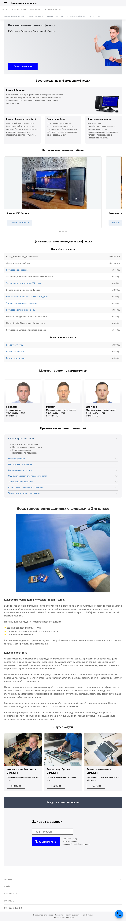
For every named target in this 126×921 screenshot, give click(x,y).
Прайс (5, 10)
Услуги (8, 879)
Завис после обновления (20, 481)
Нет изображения (16, 458)
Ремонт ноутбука (14, 345)
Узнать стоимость (19, 222)
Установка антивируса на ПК (20, 310)
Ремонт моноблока (15, 358)
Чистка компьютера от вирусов (21, 303)
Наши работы (19, 10)
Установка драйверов (17, 270)
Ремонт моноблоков (76, 16)
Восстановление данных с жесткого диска (27, 296)
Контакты (35, 10)
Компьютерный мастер (14, 16)
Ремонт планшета (15, 351)
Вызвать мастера (23, 66)
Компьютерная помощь (24, 3)
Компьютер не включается (21, 438)
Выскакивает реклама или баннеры (25, 487)
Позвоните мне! (46, 841)
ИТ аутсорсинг (95, 16)
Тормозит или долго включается (24, 493)
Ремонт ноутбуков (35, 16)
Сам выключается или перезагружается (27, 476)
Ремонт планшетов (55, 16)
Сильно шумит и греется (20, 470)
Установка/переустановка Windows (23, 283)
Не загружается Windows (20, 464)
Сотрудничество (52, 10)
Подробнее (16, 786)
